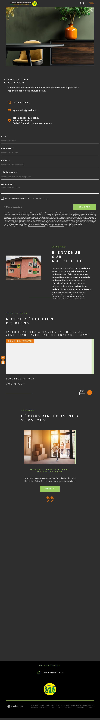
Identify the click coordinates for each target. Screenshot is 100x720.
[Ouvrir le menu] (91, 3)
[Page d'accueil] (25, 3)
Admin (60, 707)
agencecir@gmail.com (25, 110)
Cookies (89, 707)
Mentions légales (86, 705)
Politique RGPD (78, 707)
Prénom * (7, 148)
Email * (6, 160)
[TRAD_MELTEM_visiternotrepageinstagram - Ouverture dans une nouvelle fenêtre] (3, 362)
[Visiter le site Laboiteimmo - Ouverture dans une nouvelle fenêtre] (15, 706)
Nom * (5, 136)
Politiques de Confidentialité (36, 226)
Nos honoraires (62, 705)
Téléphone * (9, 172)
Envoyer (84, 207)
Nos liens (67, 707)
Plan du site (74, 705)
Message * (8, 184)
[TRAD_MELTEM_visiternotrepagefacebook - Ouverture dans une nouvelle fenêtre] (3, 358)
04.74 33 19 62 (21, 102)
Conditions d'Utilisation (57, 226)
